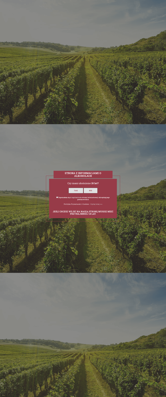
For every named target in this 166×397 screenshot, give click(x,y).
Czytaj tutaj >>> (96, 204)
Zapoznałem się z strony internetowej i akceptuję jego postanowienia (84, 198)
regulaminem (76, 197)
